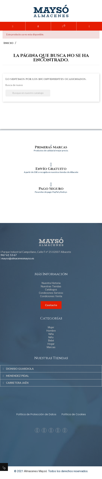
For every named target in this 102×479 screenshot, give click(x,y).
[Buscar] (27, 93)
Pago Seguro (51, 188)
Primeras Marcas (51, 147)
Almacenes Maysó (35, 471)
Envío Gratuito (51, 168)
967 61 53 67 (9, 255)
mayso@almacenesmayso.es (17, 258)
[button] (38, 26)
